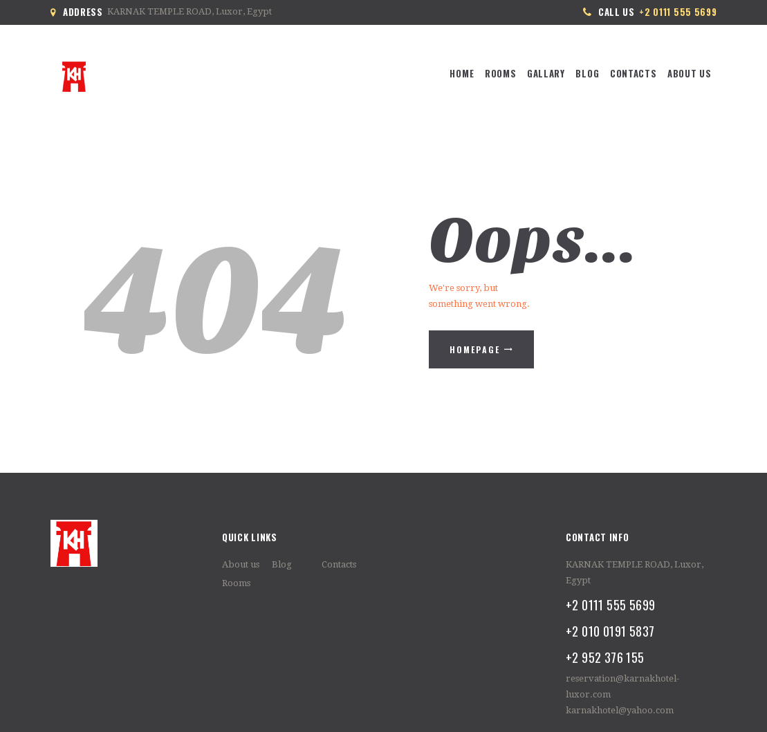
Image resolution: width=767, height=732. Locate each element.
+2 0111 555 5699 (610, 604)
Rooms (236, 583)
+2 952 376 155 (605, 657)
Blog (282, 564)
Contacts (339, 564)
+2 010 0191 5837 (610, 630)
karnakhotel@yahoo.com (620, 710)
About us (240, 564)
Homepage (475, 349)
